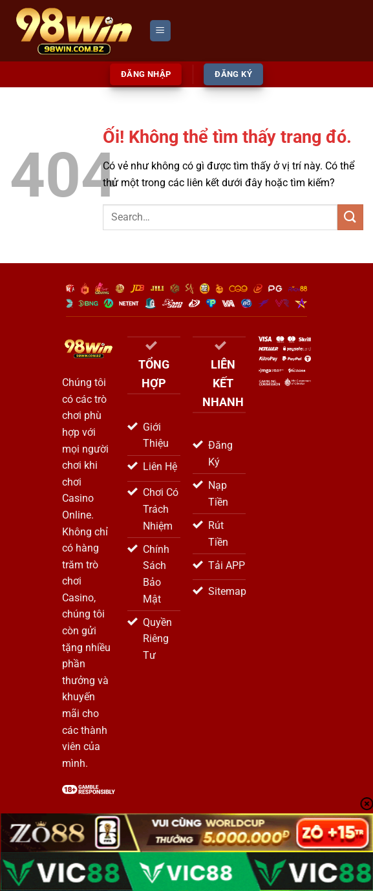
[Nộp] (350, 217)
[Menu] (160, 30)
